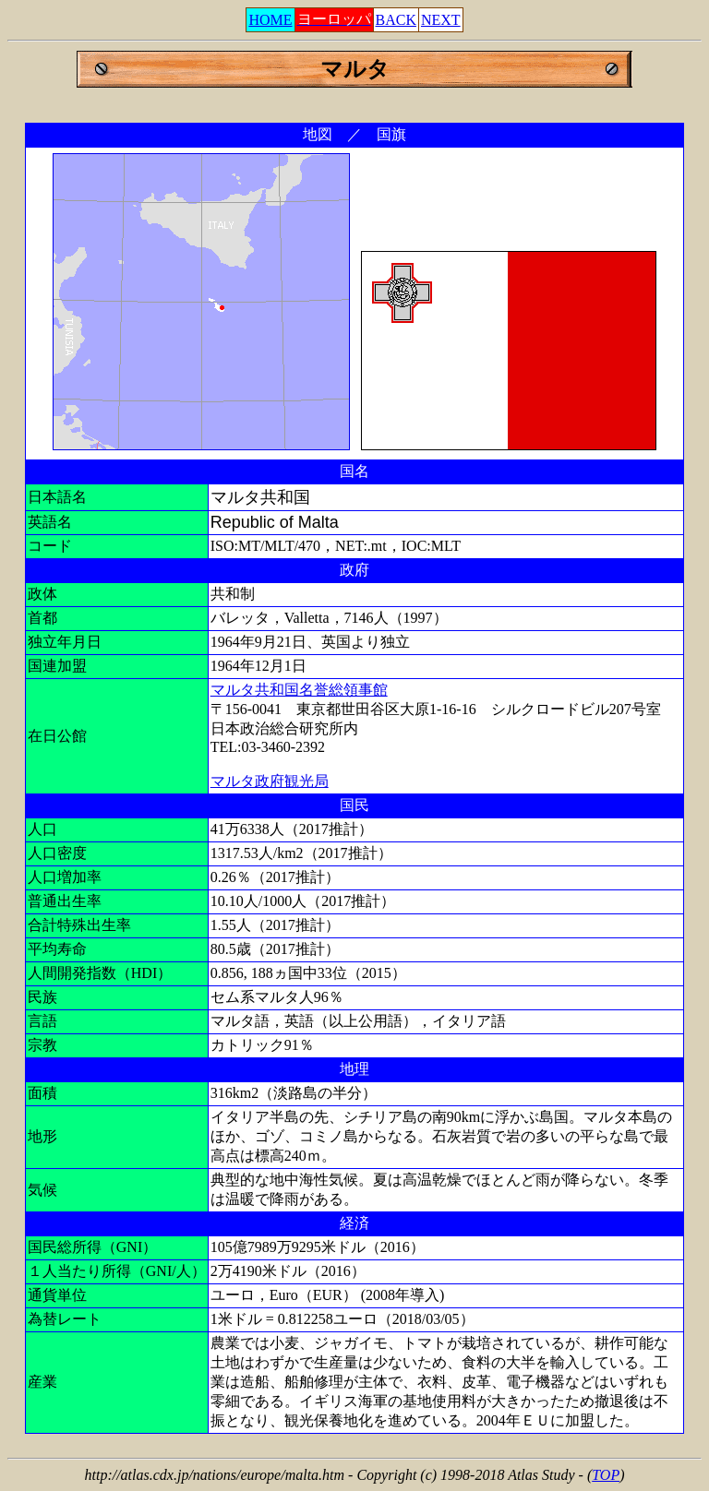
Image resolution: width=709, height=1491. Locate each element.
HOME (270, 20)
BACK (396, 20)
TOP (605, 1475)
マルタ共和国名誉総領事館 (299, 690)
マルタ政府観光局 (269, 781)
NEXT (441, 20)
